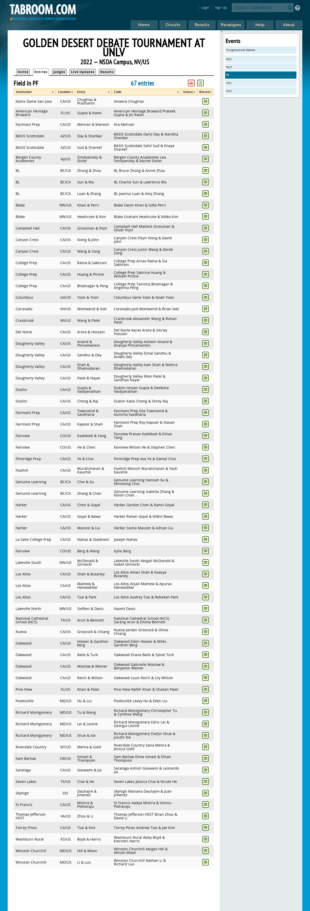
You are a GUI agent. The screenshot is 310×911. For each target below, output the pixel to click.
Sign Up (221, 7)
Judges (59, 72)
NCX (229, 59)
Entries (40, 72)
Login (205, 7)
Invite (23, 72)
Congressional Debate (240, 50)
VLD (229, 91)
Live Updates (82, 72)
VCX (228, 83)
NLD (229, 67)
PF (227, 75)
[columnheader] (35, 92)
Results (107, 72)
